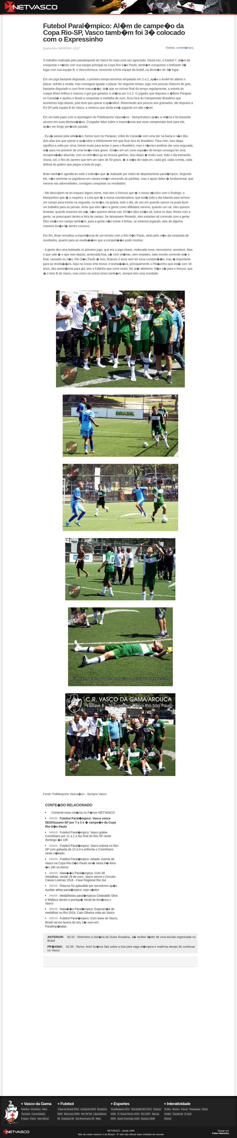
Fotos (33, 1118)
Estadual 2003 (88, 1109)
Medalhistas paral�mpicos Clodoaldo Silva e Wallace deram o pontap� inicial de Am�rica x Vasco (81, 899)
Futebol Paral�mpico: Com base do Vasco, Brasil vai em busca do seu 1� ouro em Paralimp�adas (81, 922)
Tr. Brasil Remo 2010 (128, 1114)
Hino (44, 1109)
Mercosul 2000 (72, 1114)
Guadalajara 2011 (120, 1109)
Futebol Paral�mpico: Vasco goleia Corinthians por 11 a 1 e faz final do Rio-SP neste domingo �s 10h (78, 836)
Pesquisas (194, 1109)
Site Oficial (43, 1118)
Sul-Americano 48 (84, 1118)
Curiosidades (38, 1114)
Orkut (205, 1109)
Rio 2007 (145, 1114)
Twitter (167, 1114)
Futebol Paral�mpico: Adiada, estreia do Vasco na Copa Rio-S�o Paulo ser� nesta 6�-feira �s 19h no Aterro (80, 863)
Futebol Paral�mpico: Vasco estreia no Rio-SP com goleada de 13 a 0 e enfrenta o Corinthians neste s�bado (82, 849)
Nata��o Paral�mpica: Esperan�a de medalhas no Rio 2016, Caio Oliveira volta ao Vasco (79, 910)
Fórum (184, 1109)
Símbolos (36, 1109)
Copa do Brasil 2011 (68, 1109)
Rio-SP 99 (86, 1114)
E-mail (188, 1114)
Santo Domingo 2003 (128, 1118)
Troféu (167, 1109)
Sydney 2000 (148, 1118)
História (25, 1109)
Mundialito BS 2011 (141, 1109)
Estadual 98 (67, 1118)
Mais (98, 1118)
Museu (175, 1109)
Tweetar (170, 47)
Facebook (178, 1114)
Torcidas (25, 1114)
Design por (220, 1132)
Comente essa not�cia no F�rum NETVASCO (83, 812)
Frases (25, 1118)
